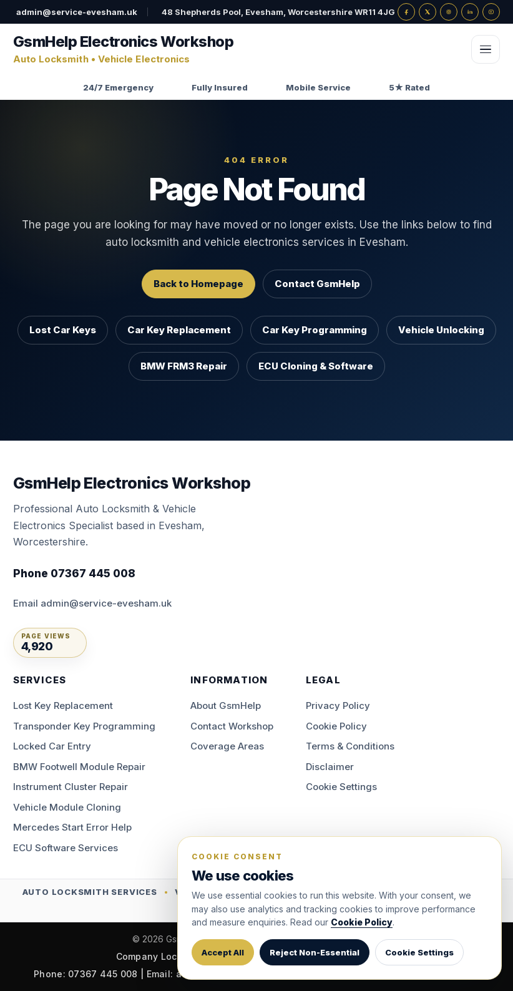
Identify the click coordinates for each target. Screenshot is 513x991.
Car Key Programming (314, 330)
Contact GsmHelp (317, 284)
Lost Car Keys (62, 330)
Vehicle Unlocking (441, 330)
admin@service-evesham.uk (76, 12)
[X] (427, 12)
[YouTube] (491, 12)
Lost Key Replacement (63, 705)
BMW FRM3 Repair (183, 366)
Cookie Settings (341, 787)
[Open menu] (485, 49)
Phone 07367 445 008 (74, 573)
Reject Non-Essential (314, 952)
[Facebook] (406, 12)
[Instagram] (448, 12)
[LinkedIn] (470, 12)
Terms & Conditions (350, 746)
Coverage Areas (227, 746)
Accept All (223, 952)
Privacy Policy (338, 705)
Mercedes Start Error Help (72, 827)
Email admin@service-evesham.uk (92, 603)
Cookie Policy (336, 726)
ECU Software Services (65, 848)
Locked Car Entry (52, 746)
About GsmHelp (225, 705)
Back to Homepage (198, 284)
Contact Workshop (231, 726)
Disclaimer (330, 767)
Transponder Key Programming (84, 726)
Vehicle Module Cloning (67, 807)
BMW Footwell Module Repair (79, 767)
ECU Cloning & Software (315, 366)
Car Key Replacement (179, 330)
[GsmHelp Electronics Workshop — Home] (237, 50)
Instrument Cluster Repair (70, 787)
